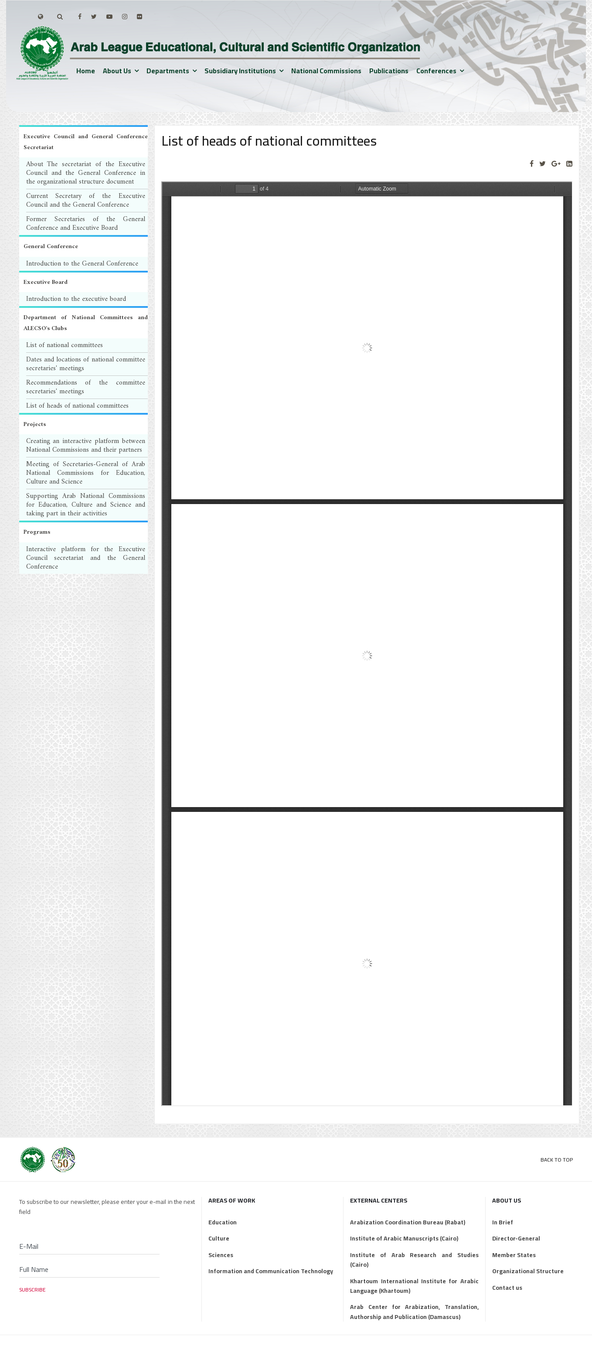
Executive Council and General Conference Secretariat (86, 142)
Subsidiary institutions (240, 70)
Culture (218, 1238)
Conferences (436, 70)
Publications (388, 70)
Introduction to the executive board (76, 299)
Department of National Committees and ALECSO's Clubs (86, 323)
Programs (37, 532)
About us (117, 70)
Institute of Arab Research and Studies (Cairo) (414, 1260)
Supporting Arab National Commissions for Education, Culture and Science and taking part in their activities (85, 505)
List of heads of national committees (77, 406)
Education (222, 1222)
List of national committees (64, 345)
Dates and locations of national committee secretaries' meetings (85, 364)
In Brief (502, 1222)
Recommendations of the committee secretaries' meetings (85, 387)
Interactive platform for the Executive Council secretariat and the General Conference (85, 558)
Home (85, 70)
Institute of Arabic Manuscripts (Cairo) (404, 1238)
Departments (167, 70)
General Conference (51, 246)
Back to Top (557, 1160)
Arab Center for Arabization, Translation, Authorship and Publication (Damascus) (414, 1312)
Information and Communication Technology (270, 1271)
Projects (35, 424)
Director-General (516, 1238)
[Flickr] (139, 16)
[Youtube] (109, 16)
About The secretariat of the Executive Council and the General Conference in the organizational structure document (85, 173)
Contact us (507, 1287)
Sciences (220, 1255)
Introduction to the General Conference (82, 264)
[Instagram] (124, 16)
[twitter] (94, 16)
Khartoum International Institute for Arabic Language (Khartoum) (414, 1286)
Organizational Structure (528, 1271)
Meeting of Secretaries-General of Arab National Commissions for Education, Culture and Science (85, 473)
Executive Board (46, 282)
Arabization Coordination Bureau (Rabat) (407, 1222)
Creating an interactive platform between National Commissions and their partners (85, 445)
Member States (514, 1255)
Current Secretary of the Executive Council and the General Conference (85, 200)
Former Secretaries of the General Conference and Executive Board (85, 223)
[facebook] (80, 16)
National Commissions (326, 70)
